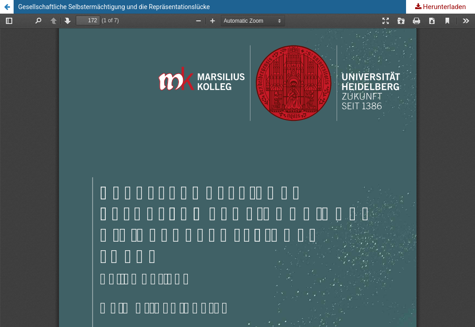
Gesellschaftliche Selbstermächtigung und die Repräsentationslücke (114, 6)
